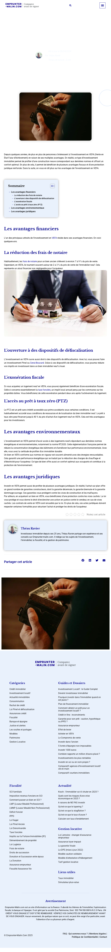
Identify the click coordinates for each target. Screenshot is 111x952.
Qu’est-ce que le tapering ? (70, 806)
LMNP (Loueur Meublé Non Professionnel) (29, 808)
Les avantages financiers (23, 192)
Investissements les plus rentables (74, 758)
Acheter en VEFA (66, 733)
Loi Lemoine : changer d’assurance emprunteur (74, 836)
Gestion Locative (17, 742)
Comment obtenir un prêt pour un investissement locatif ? (74, 709)
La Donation (15, 860)
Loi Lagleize (15, 844)
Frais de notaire (16, 848)
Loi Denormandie (17, 828)
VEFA (54, 238)
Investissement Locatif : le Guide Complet (78, 689)
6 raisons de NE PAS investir (71, 802)
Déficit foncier (16, 812)
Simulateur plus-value (68, 882)
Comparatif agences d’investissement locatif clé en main (79, 767)
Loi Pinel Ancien (17, 824)
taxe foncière (44, 390)
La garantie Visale (66, 845)
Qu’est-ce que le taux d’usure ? (72, 814)
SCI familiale (15, 791)
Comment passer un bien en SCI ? (25, 800)
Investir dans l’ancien (68, 742)
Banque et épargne (18, 721)
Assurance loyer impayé (69, 841)
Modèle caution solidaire (70, 854)
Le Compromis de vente (69, 737)
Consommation (16, 701)
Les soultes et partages (20, 729)
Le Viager (13, 820)
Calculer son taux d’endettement (73, 818)
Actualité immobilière (19, 697)
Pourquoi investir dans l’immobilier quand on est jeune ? (79, 698)
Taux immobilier (66, 878)
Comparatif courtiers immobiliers (74, 773)
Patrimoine (14, 737)
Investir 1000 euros (67, 750)
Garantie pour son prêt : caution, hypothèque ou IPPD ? (79, 720)
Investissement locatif (19, 693)
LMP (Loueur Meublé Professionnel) (26, 804)
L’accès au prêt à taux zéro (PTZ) (28, 205)
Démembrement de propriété (22, 840)
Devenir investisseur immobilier (73, 693)
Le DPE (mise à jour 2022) (70, 850)
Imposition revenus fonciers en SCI (25, 796)
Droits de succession (19, 852)
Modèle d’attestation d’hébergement (75, 858)
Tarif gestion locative (68, 862)
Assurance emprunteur (69, 725)
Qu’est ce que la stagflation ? (72, 810)
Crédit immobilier (58, 27)
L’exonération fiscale (23, 201)
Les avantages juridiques (23, 211)
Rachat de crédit (17, 705)
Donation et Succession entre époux (26, 856)
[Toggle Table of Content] (51, 186)
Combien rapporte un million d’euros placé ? (79, 754)
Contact (103, 937)
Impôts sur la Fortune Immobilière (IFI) (27, 836)
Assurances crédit (17, 713)
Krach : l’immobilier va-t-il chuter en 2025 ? (78, 791)
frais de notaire (30, 261)
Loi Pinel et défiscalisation (21, 709)
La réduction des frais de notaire (28, 195)
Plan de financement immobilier (73, 704)
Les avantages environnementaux (27, 208)
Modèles (13, 733)
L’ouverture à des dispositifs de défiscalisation (34, 198)
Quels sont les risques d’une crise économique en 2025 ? (74, 797)
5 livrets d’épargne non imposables (74, 746)
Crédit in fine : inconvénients (71, 714)
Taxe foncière (15, 832)
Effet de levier (64, 729)
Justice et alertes (17, 725)
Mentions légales (97, 933)
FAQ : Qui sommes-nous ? (75, 933)
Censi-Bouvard (37, 363)
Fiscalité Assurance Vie (20, 868)
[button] (70, 5)
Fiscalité (13, 717)
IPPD (11, 816)
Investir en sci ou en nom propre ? (74, 762)
